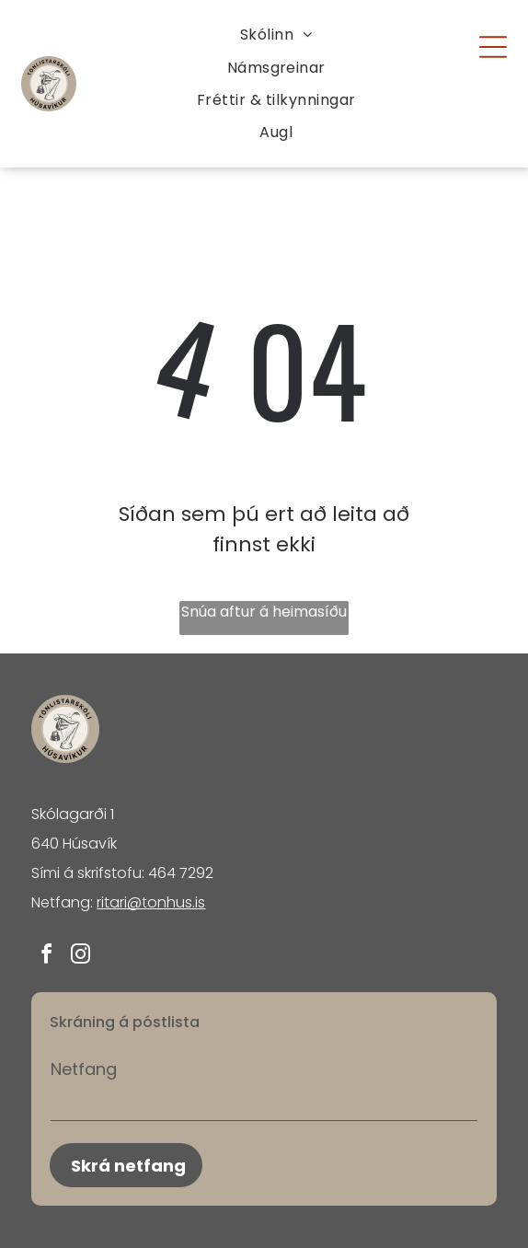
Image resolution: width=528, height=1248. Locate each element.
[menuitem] (276, 34)
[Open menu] (493, 47)
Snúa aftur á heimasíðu (264, 611)
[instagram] (80, 957)
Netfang (84, 1068)
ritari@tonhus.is (151, 902)
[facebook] (46, 957)
